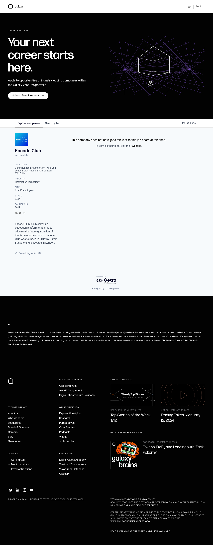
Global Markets (68, 386)
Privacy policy (98, 288)
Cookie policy (113, 288)
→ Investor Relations (20, 469)
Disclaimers (168, 340)
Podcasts (64, 432)
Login (199, 6)
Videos (63, 437)
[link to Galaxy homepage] (18, 6)
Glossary (64, 474)
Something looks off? (28, 253)
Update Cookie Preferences (67, 499)
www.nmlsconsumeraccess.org (130, 521)
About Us (13, 413)
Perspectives (67, 423)
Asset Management (70, 390)
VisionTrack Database (71, 469)
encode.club (21, 155)
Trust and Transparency (73, 464)
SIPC (138, 505)
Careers (12, 432)
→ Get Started (16, 460)
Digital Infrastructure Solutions (77, 395)
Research (65, 418)
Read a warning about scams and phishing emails (140, 531)
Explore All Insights (70, 413)
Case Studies (67, 427)
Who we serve (16, 418)
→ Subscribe (66, 441)
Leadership (14, 423)
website (136, 145)
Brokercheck (26, 344)
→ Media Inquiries (18, 464)
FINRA (127, 505)
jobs (52, 123)
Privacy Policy (181, 340)
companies (29, 123)
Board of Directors (18, 427)
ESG (10, 437)
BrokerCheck (150, 505)
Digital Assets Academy (73, 460)
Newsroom (14, 441)
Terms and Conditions (123, 499)
